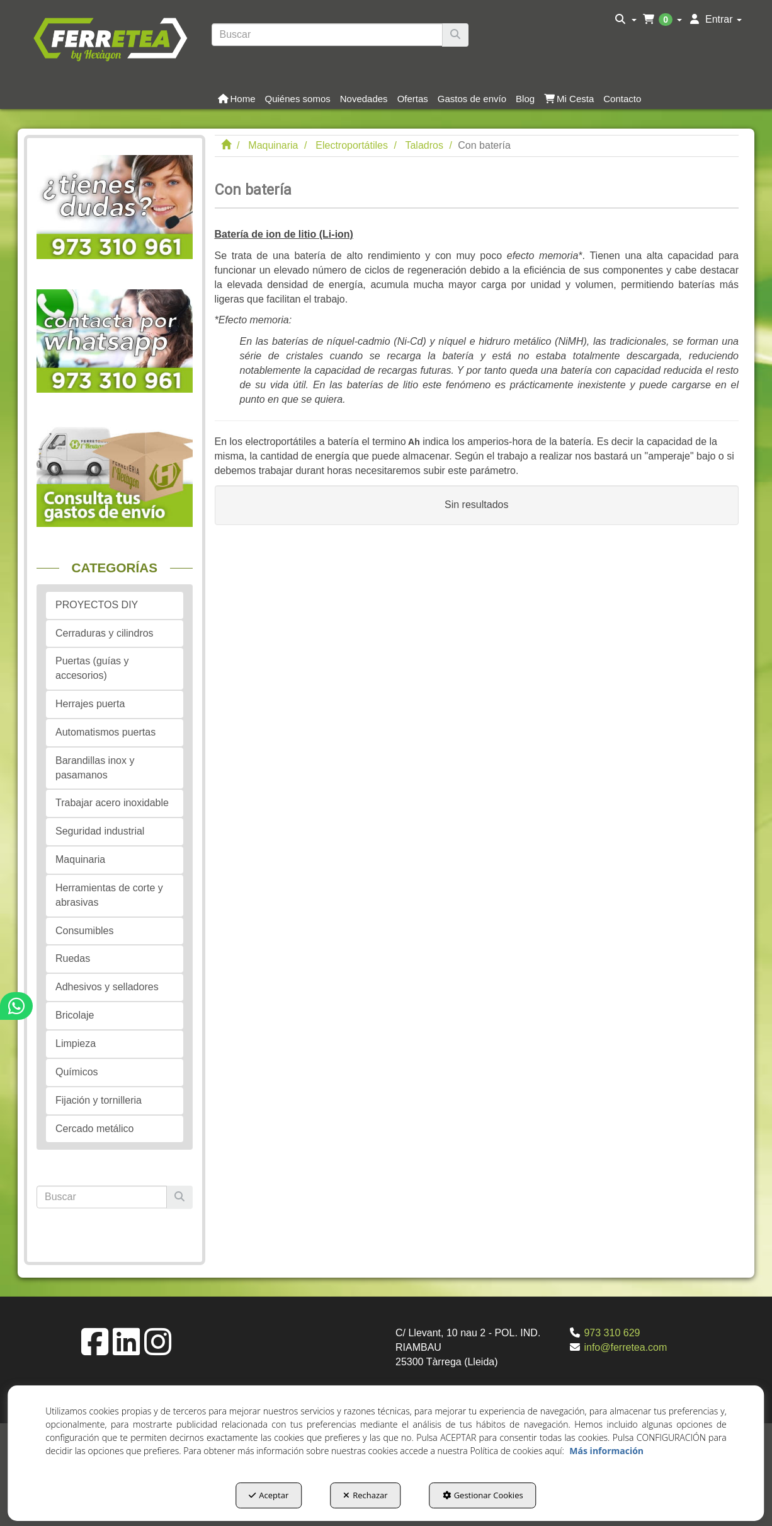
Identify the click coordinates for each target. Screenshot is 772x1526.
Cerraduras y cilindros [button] (104, 633)
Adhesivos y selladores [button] (107, 986)
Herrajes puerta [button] (90, 703)
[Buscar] (455, 35)
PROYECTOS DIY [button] (96, 604)
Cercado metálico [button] (94, 1128)
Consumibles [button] (84, 930)
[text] (327, 34)
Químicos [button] (76, 1071)
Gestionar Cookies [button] (483, 1495)
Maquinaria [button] (80, 859)
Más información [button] (606, 1451)
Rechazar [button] (365, 1495)
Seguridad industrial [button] (99, 831)
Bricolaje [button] (74, 1015)
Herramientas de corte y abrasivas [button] (109, 895)
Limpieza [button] (75, 1043)
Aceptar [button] (268, 1495)
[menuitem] (625, 19)
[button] (110, 37)
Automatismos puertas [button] (105, 732)
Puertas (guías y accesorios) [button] (92, 668)
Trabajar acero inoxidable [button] (112, 802)
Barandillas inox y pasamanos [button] (94, 767)
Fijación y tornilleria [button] (98, 1100)
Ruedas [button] (72, 958)
